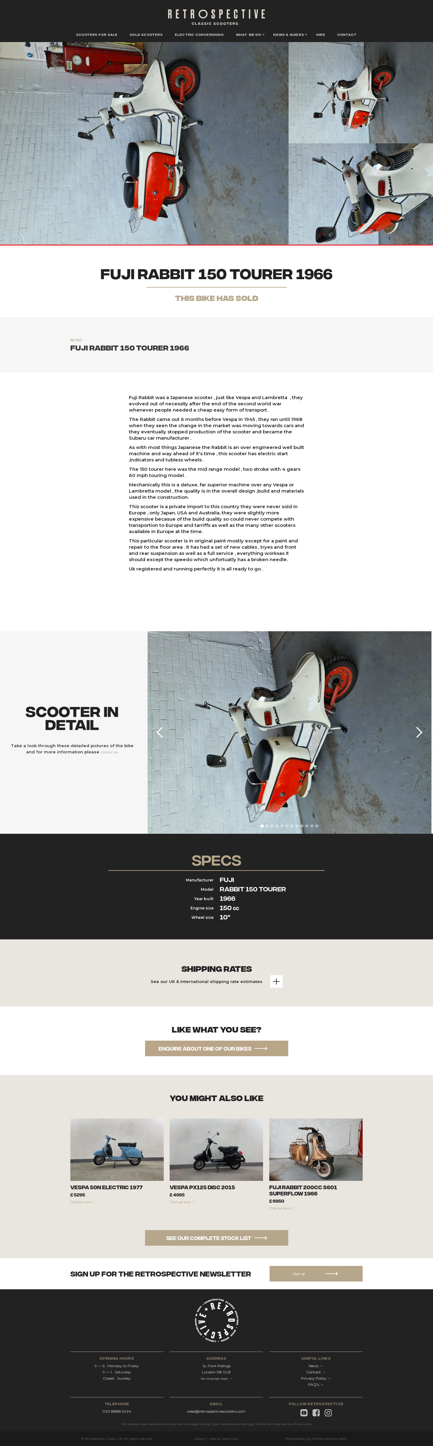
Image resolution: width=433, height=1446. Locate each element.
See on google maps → (216, 1378)
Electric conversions (199, 34)
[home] (216, 18)
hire (320, 34)
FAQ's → (316, 1384)
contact (347, 34)
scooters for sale (97, 34)
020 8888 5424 (116, 1411)
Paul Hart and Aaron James (329, 1438)
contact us (109, 752)
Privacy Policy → (316, 1378)
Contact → (316, 1372)
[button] (249, 35)
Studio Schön (230, 1438)
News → (316, 1365)
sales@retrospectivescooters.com (216, 1411)
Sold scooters (146, 34)
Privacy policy (303, 1424)
